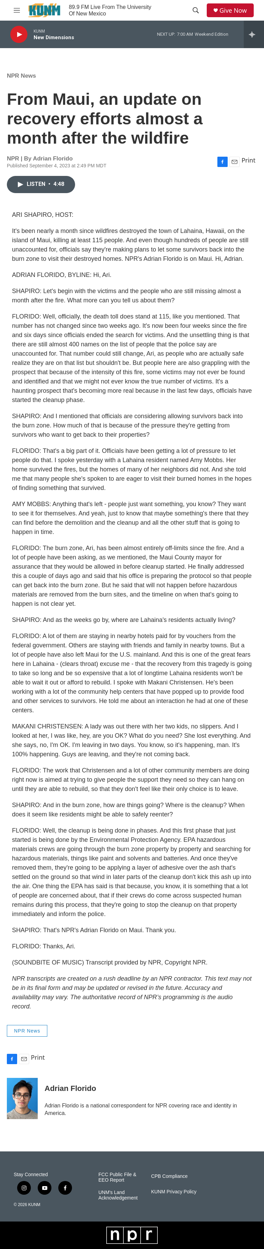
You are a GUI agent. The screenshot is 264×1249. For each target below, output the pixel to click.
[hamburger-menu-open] (16, 10)
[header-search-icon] (195, 10)
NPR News (21, 76)
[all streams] (254, 34)
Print (248, 160)
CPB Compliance (169, 1176)
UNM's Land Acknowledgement (117, 1195)
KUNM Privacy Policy (173, 1191)
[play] (18, 34)
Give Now (233, 10)
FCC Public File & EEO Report (117, 1177)
